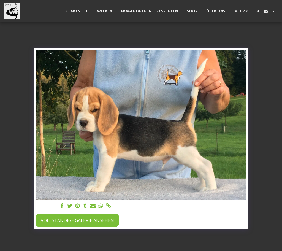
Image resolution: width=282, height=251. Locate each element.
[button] (258, 11)
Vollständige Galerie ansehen (77, 220)
